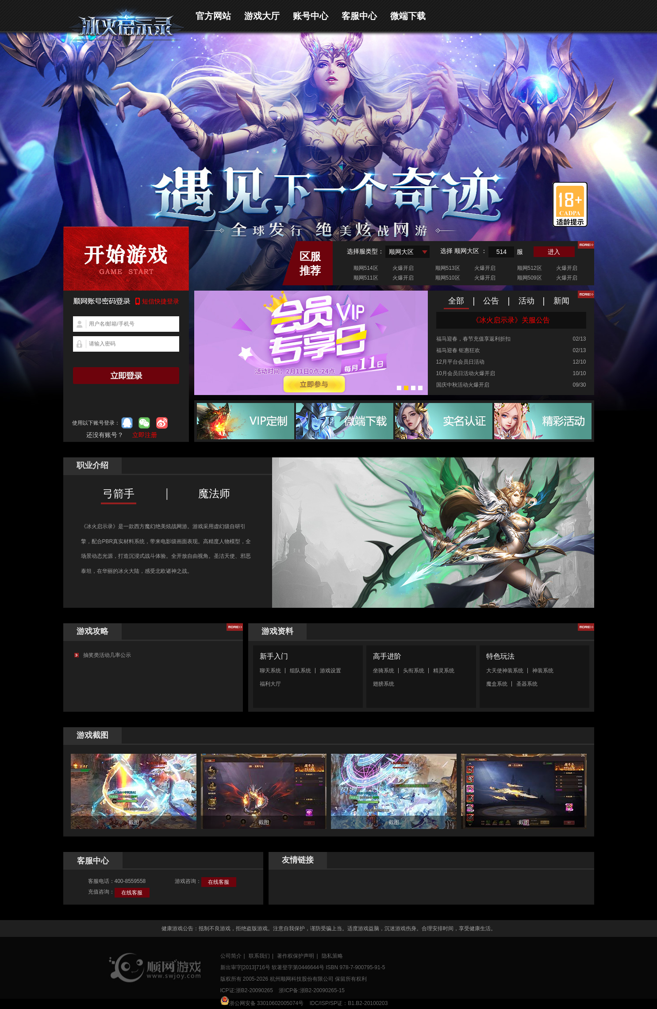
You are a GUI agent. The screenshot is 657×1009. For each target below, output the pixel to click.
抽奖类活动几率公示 (107, 655)
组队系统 (300, 670)
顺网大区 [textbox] (401, 251)
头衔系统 (413, 670)
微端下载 (408, 16)
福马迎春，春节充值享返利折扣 (473, 339)
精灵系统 (443, 670)
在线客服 (218, 882)
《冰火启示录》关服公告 (511, 320)
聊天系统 (270, 670)
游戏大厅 (262, 16)
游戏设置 (330, 670)
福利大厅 (270, 684)
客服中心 (359, 16)
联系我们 (259, 956)
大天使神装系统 (504, 670)
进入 (554, 251)
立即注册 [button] (144, 434)
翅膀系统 (383, 684)
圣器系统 (527, 684)
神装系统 (542, 670)
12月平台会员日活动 (460, 362)
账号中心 (310, 16)
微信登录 (144, 423)
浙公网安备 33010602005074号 (262, 1001)
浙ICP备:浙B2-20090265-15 (312, 990)
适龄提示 (570, 204)
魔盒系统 (496, 684)
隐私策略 (332, 956)
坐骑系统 (383, 670)
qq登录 (127, 423)
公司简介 (231, 956)
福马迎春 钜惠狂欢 (458, 350)
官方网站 (213, 16)
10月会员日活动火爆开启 (465, 373)
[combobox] (407, 252)
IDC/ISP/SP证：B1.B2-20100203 (349, 1003)
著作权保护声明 (295, 956)
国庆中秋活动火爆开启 (462, 385)
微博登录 (162, 423)
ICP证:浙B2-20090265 (246, 990)
